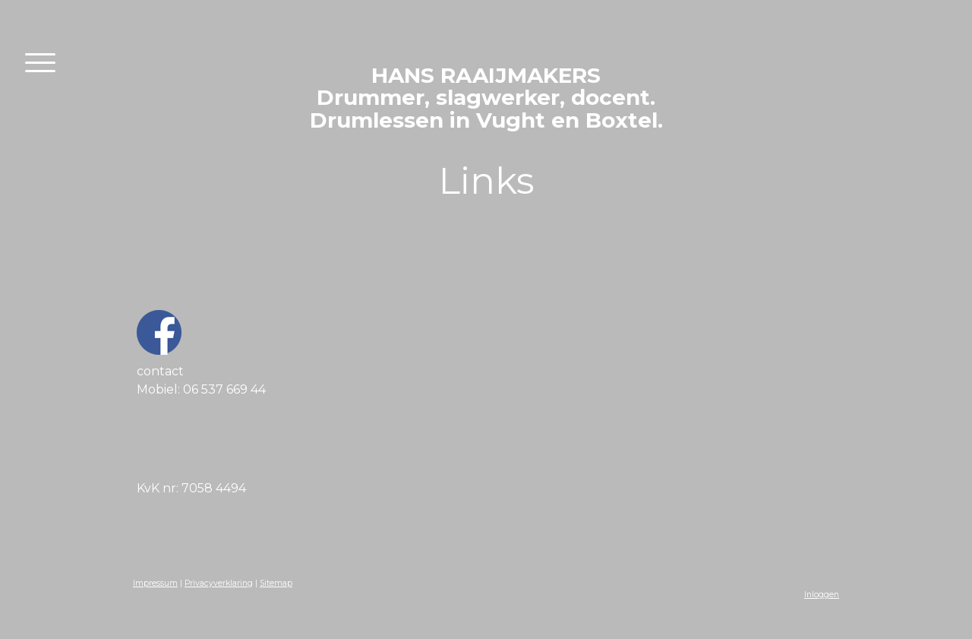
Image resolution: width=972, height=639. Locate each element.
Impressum (155, 583)
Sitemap (276, 583)
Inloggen (821, 594)
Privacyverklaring (219, 583)
